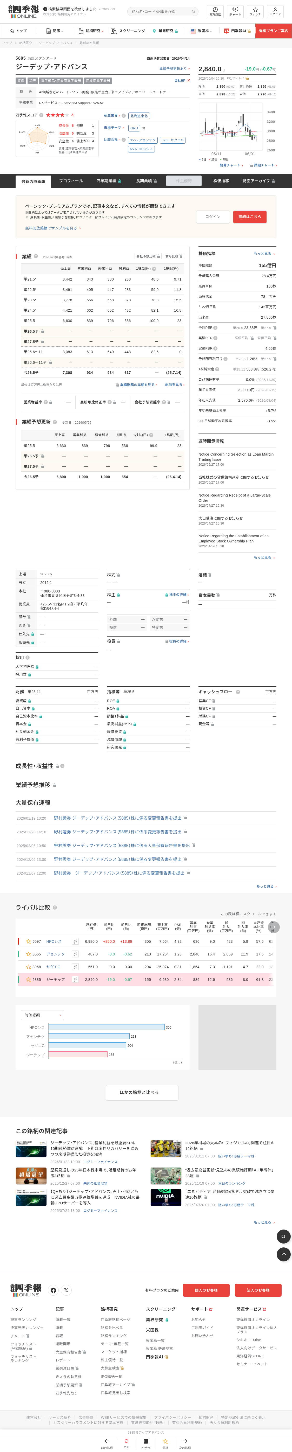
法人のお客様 (258, 1290)
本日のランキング (232, 1183)
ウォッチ (255, 12)
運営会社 (33, 1417)
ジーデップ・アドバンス (56, 43)
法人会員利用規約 (224, 1423)
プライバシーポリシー (172, 1417)
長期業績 (144, 181)
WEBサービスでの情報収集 (124, 1417)
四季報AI (237, 31)
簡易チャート (230, 165)
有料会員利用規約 (187, 1423)
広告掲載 (85, 1417)
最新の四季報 (33, 181)
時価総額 (32, 1015)
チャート (235, 11)
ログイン (275, 12)
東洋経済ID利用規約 (148, 1423)
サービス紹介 (60, 1417)
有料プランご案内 (273, 31)
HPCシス (54, 941)
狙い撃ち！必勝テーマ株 (236, 1156)
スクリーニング (128, 31)
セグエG (54, 967)
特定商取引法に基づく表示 (243, 1417)
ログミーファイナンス (100, 1162)
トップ (18, 31)
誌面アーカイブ (256, 181)
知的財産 (206, 1417)
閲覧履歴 (215, 11)
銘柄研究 (91, 31)
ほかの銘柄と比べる (139, 1092)
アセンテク (56, 954)
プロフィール (71, 181)
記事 (55, 31)
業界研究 (164, 31)
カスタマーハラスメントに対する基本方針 (88, 1423)
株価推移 (221, 181)
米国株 (201, 31)
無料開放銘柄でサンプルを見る (51, 228)
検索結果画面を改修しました (72, 9)
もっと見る (262, 254)
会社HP (180, 80)
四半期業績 (106, 181)
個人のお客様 (206, 1290)
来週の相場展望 (95, 1183)
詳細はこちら (249, 217)
